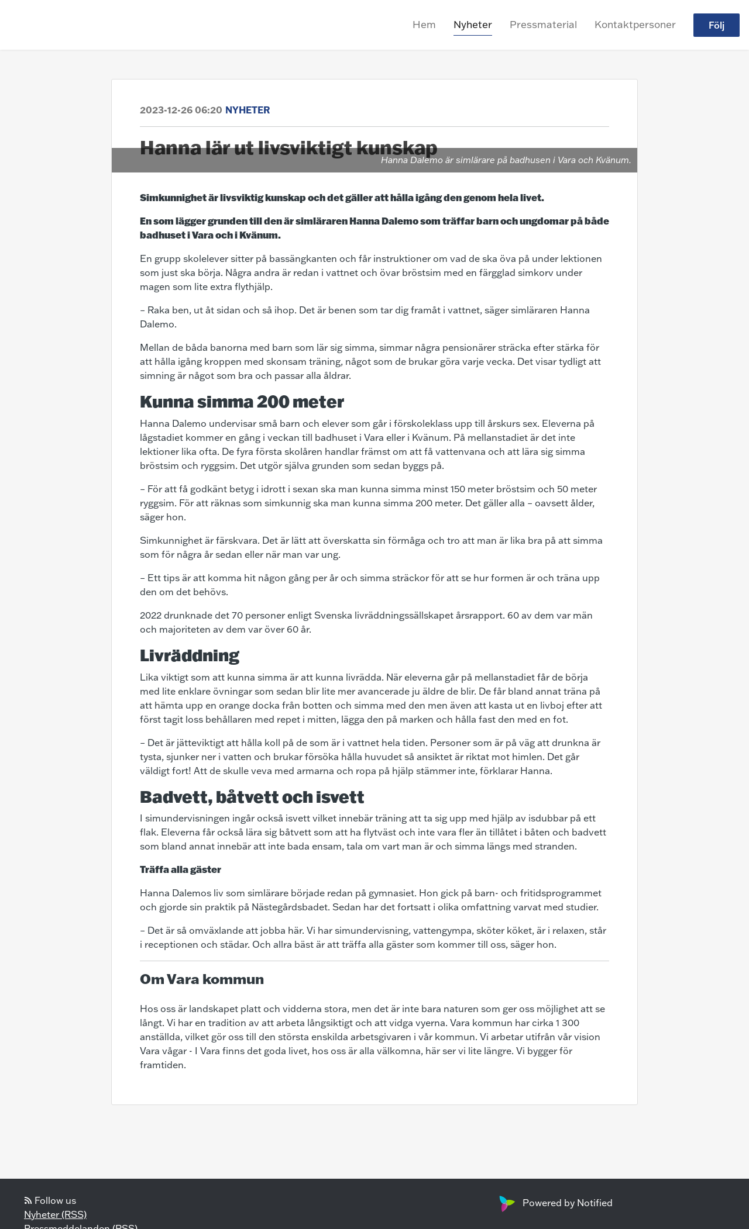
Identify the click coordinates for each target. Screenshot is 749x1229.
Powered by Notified (554, 1203)
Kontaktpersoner (635, 24)
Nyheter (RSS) (55, 1214)
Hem (424, 24)
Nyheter (472, 24)
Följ (716, 25)
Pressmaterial (543, 24)
